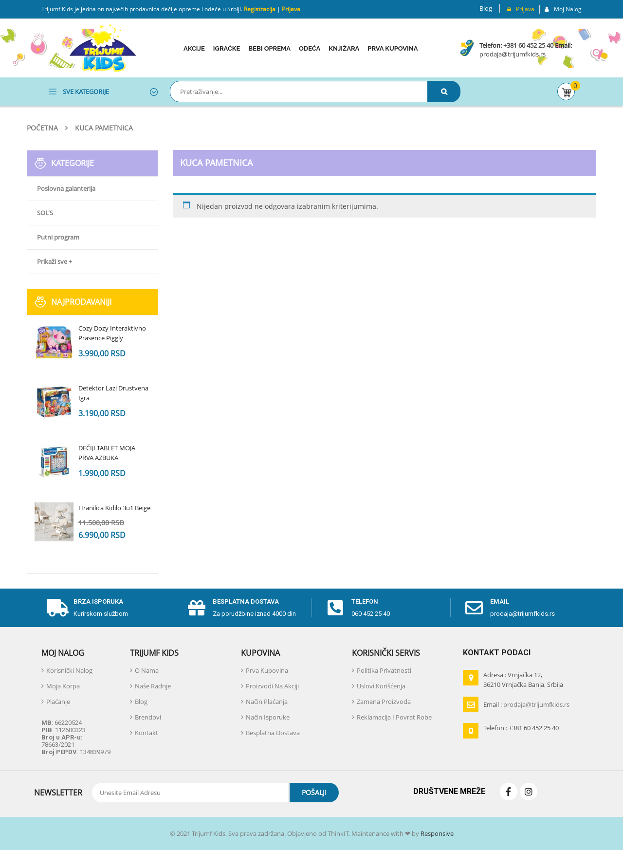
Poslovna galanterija (66, 188)
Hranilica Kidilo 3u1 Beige (114, 507)
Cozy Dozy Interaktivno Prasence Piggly (112, 333)
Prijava (291, 9)
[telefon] (335, 608)
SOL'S (45, 212)
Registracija (258, 9)
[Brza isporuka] (57, 608)
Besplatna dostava (246, 601)
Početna (42, 127)
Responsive (436, 833)
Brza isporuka (98, 601)
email (499, 601)
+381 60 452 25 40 (528, 45)
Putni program (58, 237)
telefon (364, 601)
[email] (474, 608)
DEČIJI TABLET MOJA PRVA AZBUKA (106, 452)
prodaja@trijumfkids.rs (512, 54)
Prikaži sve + (54, 261)
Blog (485, 8)
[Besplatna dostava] (196, 608)
